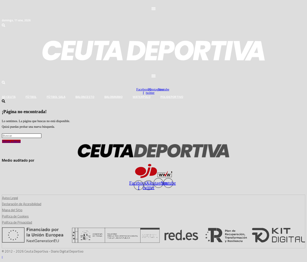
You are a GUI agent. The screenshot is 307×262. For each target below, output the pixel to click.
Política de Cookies (15, 216)
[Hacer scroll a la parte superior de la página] (2, 257)
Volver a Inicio (11, 141)
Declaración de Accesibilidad (21, 204)
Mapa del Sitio (12, 210)
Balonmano (113, 97)
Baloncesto (84, 97)
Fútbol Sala (56, 97)
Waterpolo (141, 97)
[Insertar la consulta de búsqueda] (22, 135)
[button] (153, 8)
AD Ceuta (8, 97)
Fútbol (31, 97)
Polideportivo (171, 97)
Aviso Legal (10, 197)
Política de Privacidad (17, 222)
